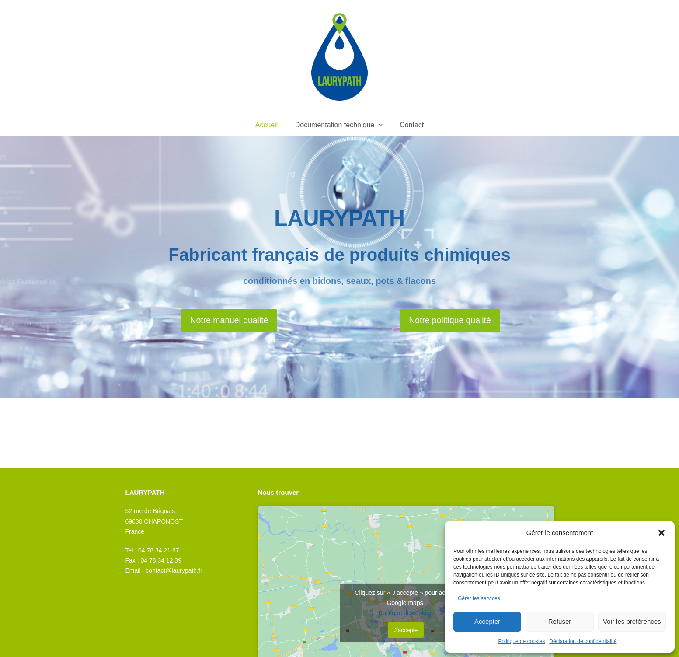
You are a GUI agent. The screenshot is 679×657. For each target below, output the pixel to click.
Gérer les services (479, 598)
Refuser (559, 621)
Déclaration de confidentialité (582, 641)
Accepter (487, 621)
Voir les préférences (632, 621)
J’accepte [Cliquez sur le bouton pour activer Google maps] (406, 630)
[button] (661, 532)
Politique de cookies (521, 641)
